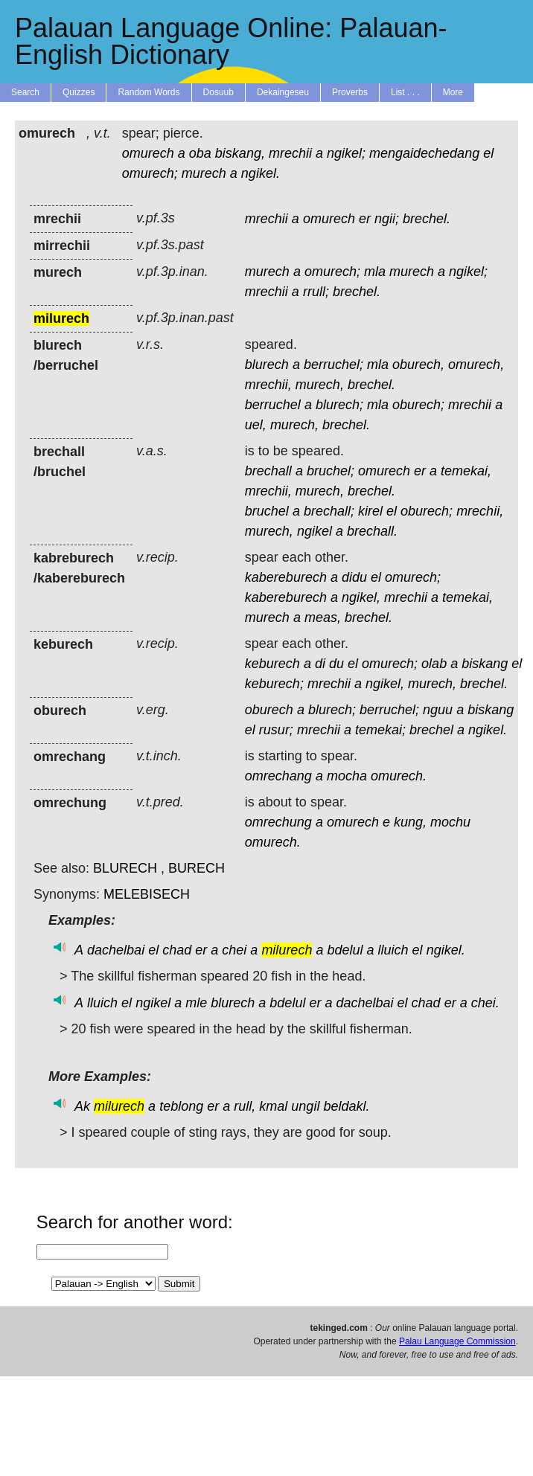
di (320, 663)
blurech (267, 364)
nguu (438, 709)
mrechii (290, 153)
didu (354, 577)
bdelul (345, 950)
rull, (244, 1106)
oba (200, 153)
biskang (485, 663)
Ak (82, 1106)
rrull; (316, 291)
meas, (322, 617)
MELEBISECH (146, 894)
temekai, (466, 470)
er (365, 218)
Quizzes (79, 92)
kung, (410, 822)
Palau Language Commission (457, 1341)
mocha (347, 776)
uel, (255, 424)
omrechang (278, 776)
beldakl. (346, 1106)
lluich (393, 950)
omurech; (150, 173)
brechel (431, 729)
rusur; (276, 729)
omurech (148, 153)
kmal (273, 1106)
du (336, 663)
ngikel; (346, 153)
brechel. (426, 218)
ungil (305, 1106)
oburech (269, 709)
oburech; (418, 404)
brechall (268, 470)
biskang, (240, 153)
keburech (272, 663)
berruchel (273, 404)
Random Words (148, 92)
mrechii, (268, 384)
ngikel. (260, 173)
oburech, (418, 364)
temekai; (380, 729)
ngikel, (361, 597)
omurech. (399, 776)
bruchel (267, 511)
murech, (320, 384)
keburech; (274, 683)
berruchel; (333, 364)
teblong (181, 1106)
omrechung (278, 822)
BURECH (196, 868)
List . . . (405, 92)
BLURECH (125, 868)
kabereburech (286, 577)
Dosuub (218, 92)
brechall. (372, 531)
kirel (370, 511)
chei (234, 950)
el (488, 153)
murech (204, 173)
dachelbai (115, 950)
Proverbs (350, 92)
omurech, (476, 364)
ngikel (314, 531)
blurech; (339, 404)
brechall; (329, 511)
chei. (485, 1002)
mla (375, 271)
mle (196, 1002)
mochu (450, 822)
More (453, 92)
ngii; (386, 218)
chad (176, 950)
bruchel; (330, 470)
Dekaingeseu (283, 92)
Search (25, 92)
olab (434, 663)
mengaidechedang (424, 153)
